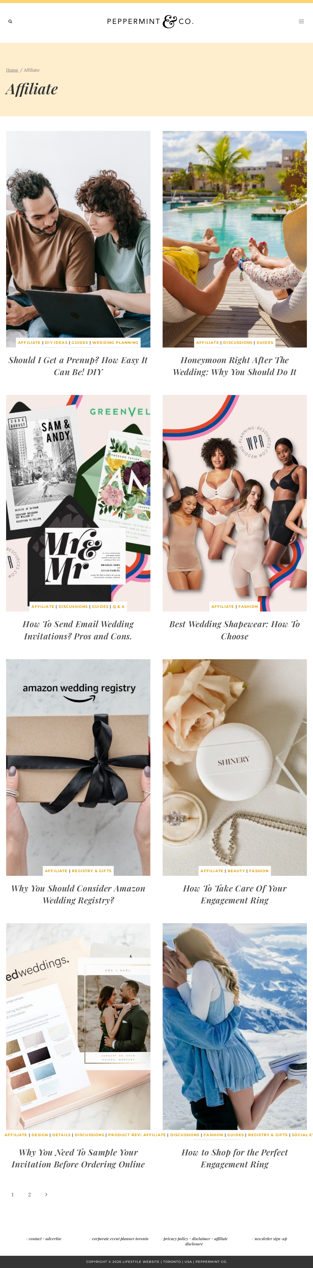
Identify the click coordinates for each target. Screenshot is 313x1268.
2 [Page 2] (29, 1194)
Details (60, 1135)
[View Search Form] (10, 21)
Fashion (248, 606)
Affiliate (28, 342)
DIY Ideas (55, 342)
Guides (79, 342)
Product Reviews (131, 1135)
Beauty (236, 871)
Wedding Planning (115, 342)
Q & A (120, 606)
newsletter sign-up (270, 1238)
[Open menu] (301, 21)
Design (38, 1135)
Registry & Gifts (92, 871)
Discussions (237, 342)
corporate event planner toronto (120, 1238)
